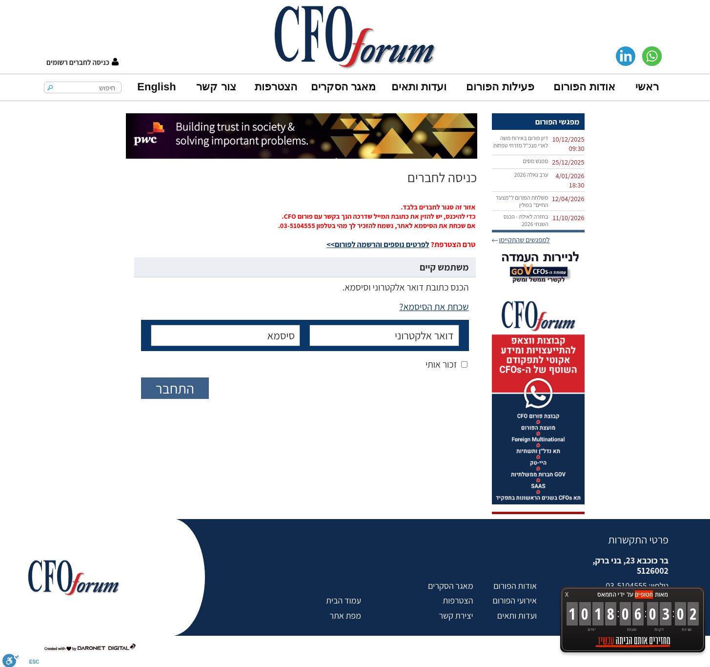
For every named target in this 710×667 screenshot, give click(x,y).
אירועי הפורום (515, 600)
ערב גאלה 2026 (531, 174)
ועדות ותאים (418, 87)
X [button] (566, 594)
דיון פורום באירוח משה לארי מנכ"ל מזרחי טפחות (520, 141)
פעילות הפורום (500, 87)
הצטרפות (276, 87)
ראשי (647, 87)
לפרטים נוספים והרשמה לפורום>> (377, 244)
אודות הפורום (584, 87)
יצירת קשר (456, 615)
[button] (82, 62)
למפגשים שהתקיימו (524, 239)
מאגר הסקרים (343, 87)
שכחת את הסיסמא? (433, 306)
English (156, 87)
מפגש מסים (535, 161)
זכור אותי (441, 364)
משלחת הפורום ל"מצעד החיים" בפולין (522, 201)
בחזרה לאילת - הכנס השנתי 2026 (526, 220)
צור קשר (216, 87)
